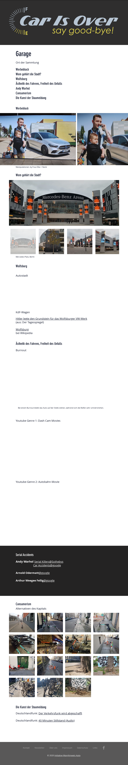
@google (44, 573)
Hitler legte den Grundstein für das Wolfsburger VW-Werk (51, 318)
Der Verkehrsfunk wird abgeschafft (60, 713)
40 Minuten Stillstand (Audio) (57, 720)
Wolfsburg (22, 329)
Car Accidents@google (47, 565)
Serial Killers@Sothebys (48, 561)
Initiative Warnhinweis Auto (67, 755)
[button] (39, 748)
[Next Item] (115, 203)
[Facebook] (103, 747)
